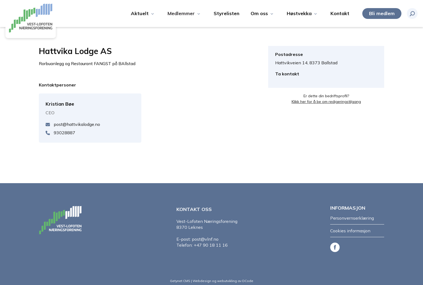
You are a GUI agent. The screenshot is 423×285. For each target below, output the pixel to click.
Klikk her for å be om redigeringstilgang (326, 101)
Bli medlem (382, 13)
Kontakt (339, 13)
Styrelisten (226, 13)
